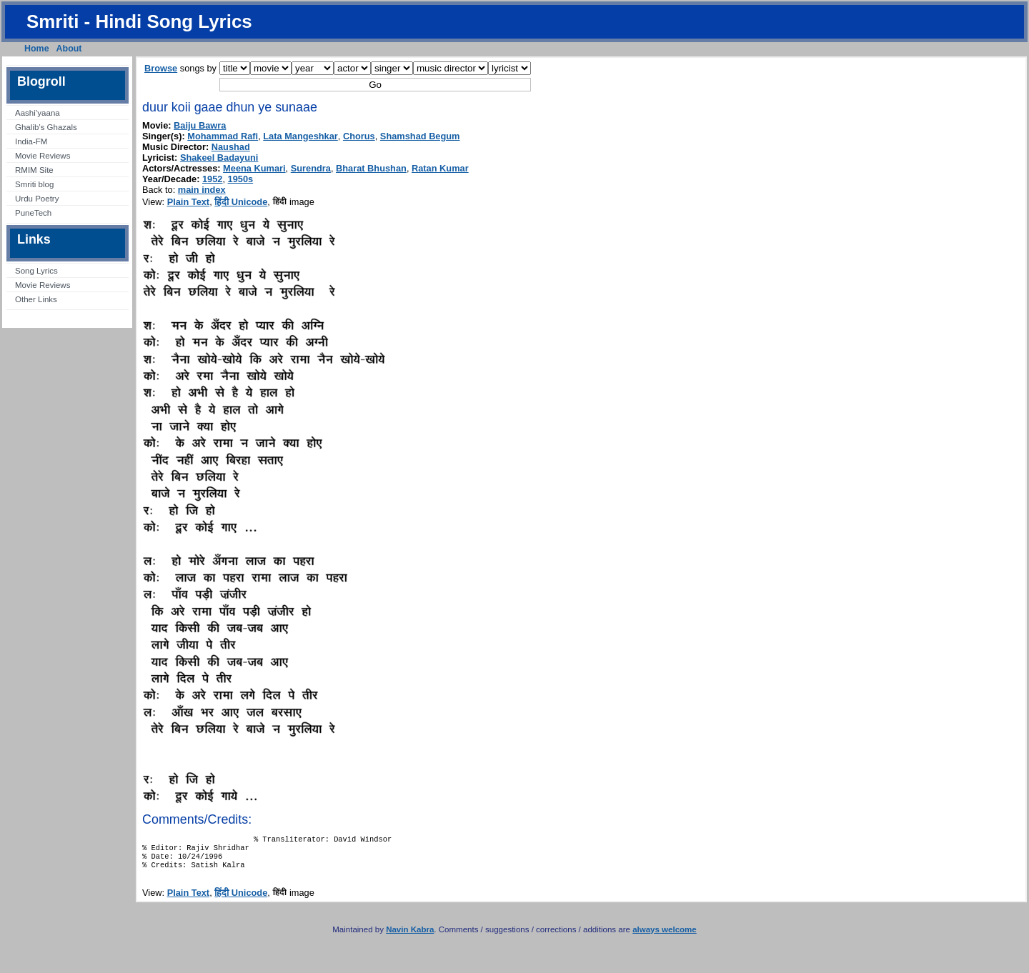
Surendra (311, 168)
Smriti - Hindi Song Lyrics (139, 21)
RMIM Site (34, 170)
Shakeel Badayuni (219, 157)
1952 (212, 179)
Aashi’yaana (37, 113)
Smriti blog (34, 184)
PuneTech (33, 213)
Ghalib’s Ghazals (46, 127)
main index (202, 189)
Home (36, 49)
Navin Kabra (410, 936)
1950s (241, 179)
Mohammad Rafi (222, 136)
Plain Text (188, 201)
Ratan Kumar (440, 168)
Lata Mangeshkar (300, 136)
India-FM (31, 141)
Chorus (359, 136)
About (69, 49)
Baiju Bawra (200, 125)
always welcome (664, 936)
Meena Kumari (254, 168)
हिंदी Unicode (240, 201)
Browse (160, 68)
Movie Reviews (42, 155)
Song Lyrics (36, 270)
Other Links (36, 299)
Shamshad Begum (420, 136)
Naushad (231, 146)
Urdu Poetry (37, 198)
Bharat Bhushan (371, 168)
